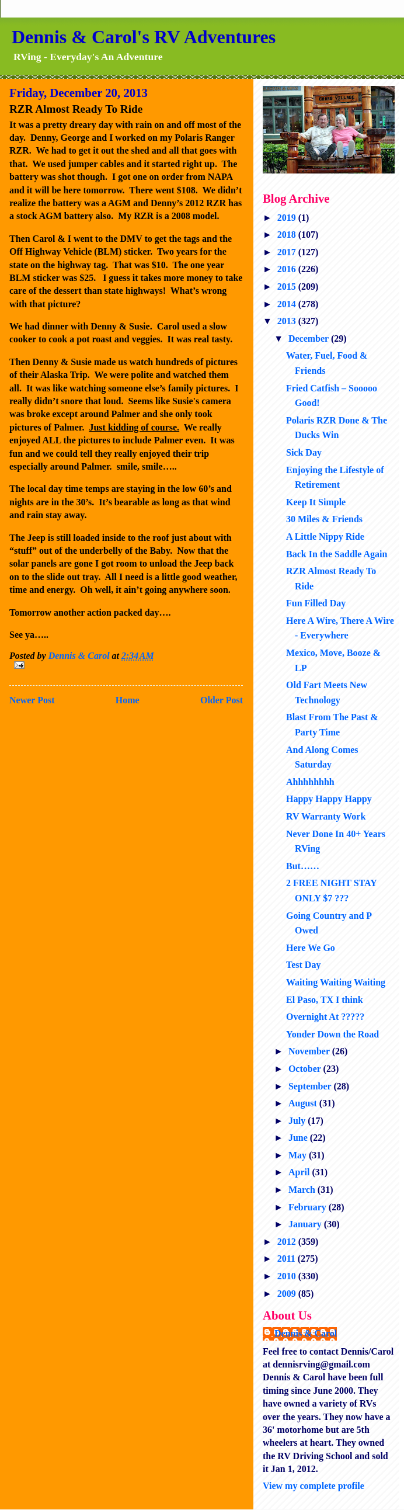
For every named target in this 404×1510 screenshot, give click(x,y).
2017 (287, 252)
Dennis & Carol (305, 1333)
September (310, 1086)
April (300, 1172)
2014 (287, 304)
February (308, 1207)
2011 (287, 1258)
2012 (287, 1242)
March (303, 1190)
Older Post (221, 700)
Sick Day (304, 452)
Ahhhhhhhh (310, 782)
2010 (287, 1276)
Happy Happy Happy (329, 799)
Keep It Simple (316, 502)
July (298, 1121)
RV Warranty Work (325, 816)
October (305, 1069)
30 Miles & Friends (324, 519)
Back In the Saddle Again (336, 554)
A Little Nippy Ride (325, 536)
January (306, 1224)
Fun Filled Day (316, 603)
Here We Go (310, 948)
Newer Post (31, 700)
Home (128, 700)
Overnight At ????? (325, 1017)
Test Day (303, 965)
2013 (287, 321)
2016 (287, 269)
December (309, 338)
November (310, 1051)
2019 (287, 218)
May (298, 1155)
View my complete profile (313, 1486)
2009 (287, 1294)
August (303, 1103)
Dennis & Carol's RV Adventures (144, 36)
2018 (287, 234)
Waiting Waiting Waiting (335, 982)
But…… (302, 866)
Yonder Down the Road (332, 1034)
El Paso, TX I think (324, 1000)
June (299, 1138)
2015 (287, 286)
